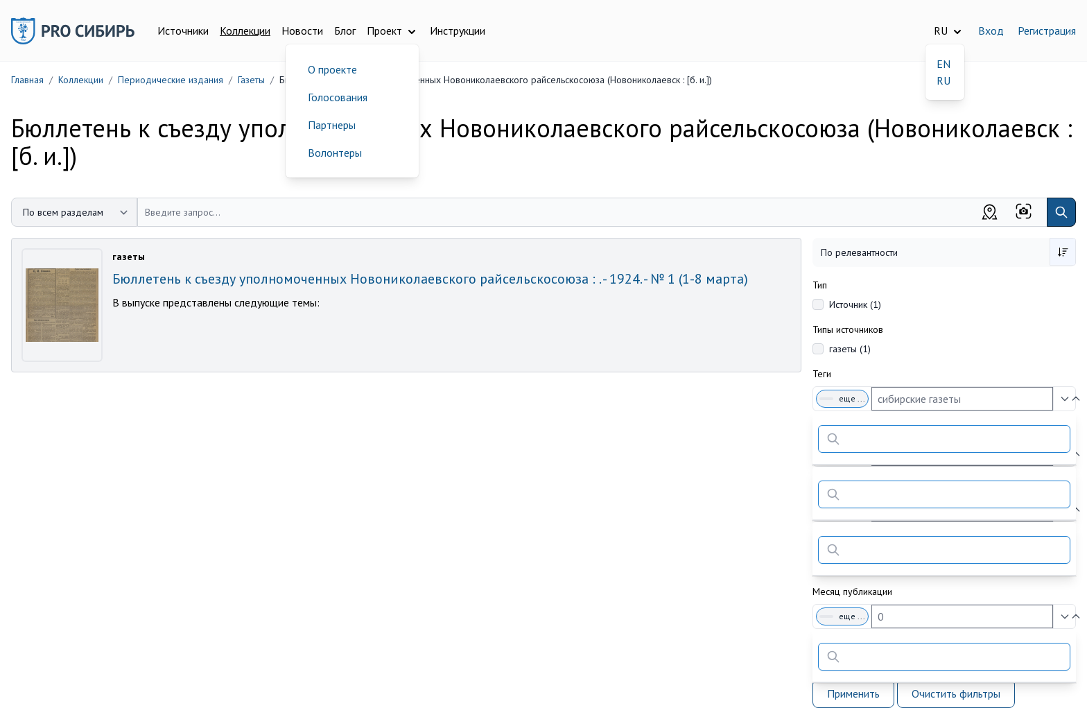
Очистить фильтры (956, 693)
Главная (27, 80)
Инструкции (457, 30)
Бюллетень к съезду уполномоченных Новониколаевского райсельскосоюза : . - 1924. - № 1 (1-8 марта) (430, 279)
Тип (819, 285)
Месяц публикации (852, 591)
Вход (991, 30)
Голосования (337, 97)
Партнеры (332, 125)
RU (943, 80)
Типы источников (847, 329)
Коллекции (245, 30)
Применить (853, 693)
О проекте (332, 69)
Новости (302, 30)
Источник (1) (855, 304)
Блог (345, 30)
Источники (183, 30)
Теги (821, 374)
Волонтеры (335, 152)
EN (943, 64)
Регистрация (1047, 30)
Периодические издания (170, 80)
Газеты (251, 80)
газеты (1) (850, 349)
